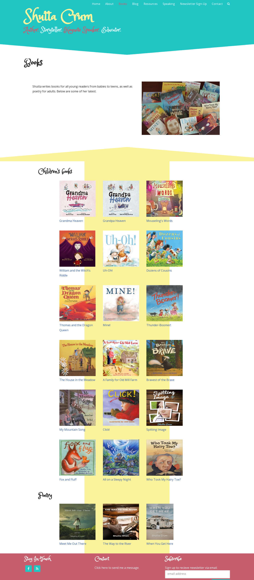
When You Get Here (159, 524)
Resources (150, 4)
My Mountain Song (72, 410)
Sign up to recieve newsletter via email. (191, 548)
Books (122, 4)
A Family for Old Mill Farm (120, 361)
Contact (217, 4)
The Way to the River (117, 524)
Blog (135, 4)
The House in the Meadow (77, 361)
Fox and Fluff (68, 460)
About (109, 4)
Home (95, 4)
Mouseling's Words (159, 201)
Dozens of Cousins (159, 251)
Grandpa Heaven (114, 201)
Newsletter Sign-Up (193, 4)
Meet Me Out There (72, 524)
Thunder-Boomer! (158, 306)
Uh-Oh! (107, 251)
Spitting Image (156, 410)
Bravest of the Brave (160, 361)
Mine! (106, 306)
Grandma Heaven (71, 201)
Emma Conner (94, 575)
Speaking (168, 4)
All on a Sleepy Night (117, 460)
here (104, 548)
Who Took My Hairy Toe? (163, 460)
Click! (106, 410)
